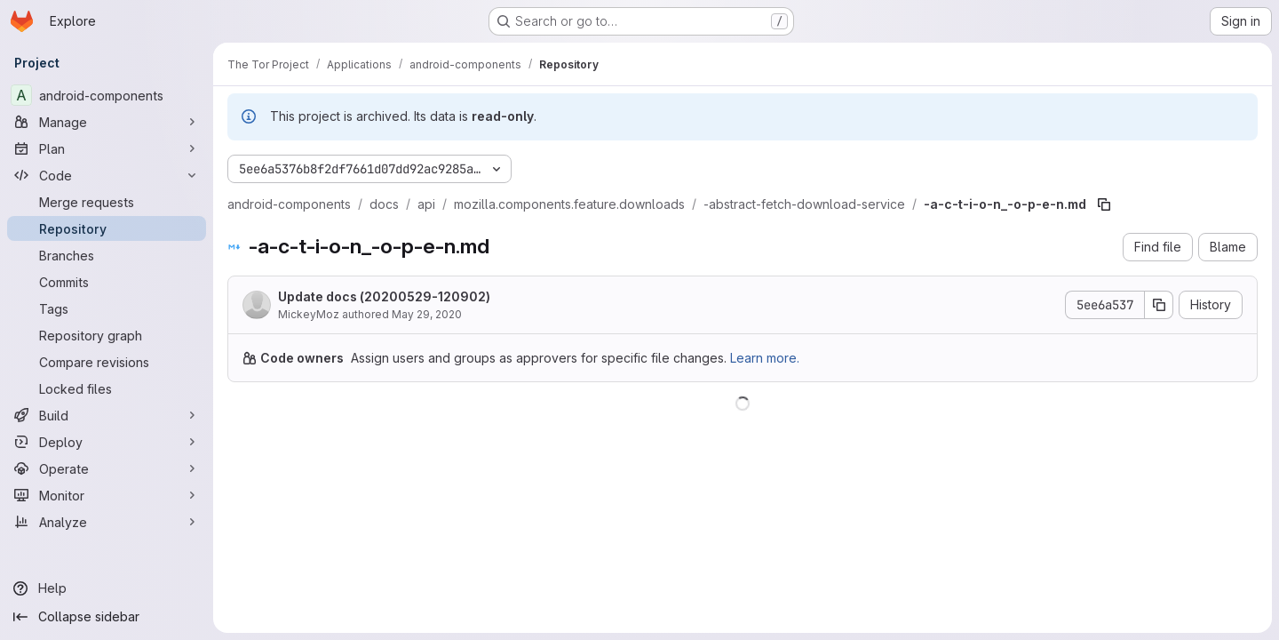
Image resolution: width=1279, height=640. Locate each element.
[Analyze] (106, 521)
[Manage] (106, 121)
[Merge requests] (106, 201)
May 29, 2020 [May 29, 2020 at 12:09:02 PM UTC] (427, 314)
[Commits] (106, 281)
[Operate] (106, 468)
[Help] (106, 588)
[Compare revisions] (106, 361)
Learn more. (764, 357)
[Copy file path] (1104, 204)
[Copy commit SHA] (1159, 305)
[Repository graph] (106, 335)
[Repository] (106, 228)
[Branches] (106, 255)
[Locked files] (106, 388)
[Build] (106, 415)
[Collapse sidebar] (106, 616)
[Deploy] (106, 441)
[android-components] (106, 95)
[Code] (106, 175)
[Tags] (106, 308)
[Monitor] (106, 495)
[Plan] (106, 148)
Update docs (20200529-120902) (384, 296)
